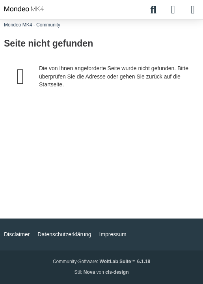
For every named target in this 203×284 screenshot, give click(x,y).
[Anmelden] (173, 10)
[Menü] (193, 10)
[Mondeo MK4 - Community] (24, 9)
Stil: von (101, 272)
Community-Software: (101, 261)
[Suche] (153, 10)
